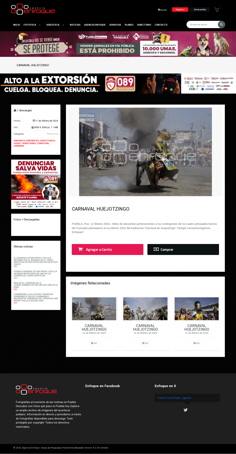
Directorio (144, 25)
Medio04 (79, 447)
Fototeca (32, 25)
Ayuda (162, 9)
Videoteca (55, 25)
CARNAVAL (19, 145)
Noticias (75, 25)
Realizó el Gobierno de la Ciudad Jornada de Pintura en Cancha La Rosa (36, 285)
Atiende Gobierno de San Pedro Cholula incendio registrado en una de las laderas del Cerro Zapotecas (35, 273)
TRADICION (43, 143)
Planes (129, 25)
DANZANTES (32, 140)
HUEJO (17, 143)
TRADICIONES (29, 143)
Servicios (115, 25)
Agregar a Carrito (95, 249)
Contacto (161, 25)
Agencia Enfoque (95, 25)
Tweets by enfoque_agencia (174, 398)
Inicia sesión (200, 9)
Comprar (163, 249)
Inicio (16, 25)
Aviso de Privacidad (51, 447)
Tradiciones (52, 133)
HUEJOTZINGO (47, 140)
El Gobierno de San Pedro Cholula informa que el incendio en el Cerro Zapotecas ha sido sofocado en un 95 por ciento (36, 261)
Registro (180, 9)
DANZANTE (19, 140)
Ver (94, 343)
